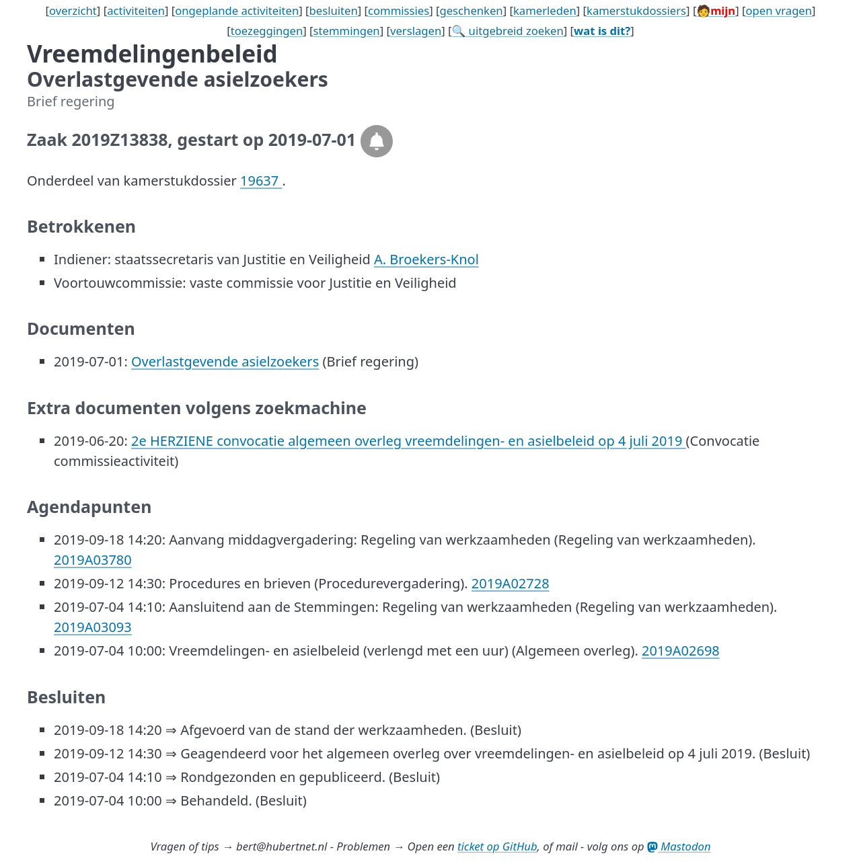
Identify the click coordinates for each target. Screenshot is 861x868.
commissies (398, 10)
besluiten (333, 10)
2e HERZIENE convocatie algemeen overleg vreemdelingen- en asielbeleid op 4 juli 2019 (408, 441)
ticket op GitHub (497, 846)
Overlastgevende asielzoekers (225, 361)
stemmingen (346, 30)
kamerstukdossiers (636, 10)
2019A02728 (511, 583)
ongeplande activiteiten (237, 10)
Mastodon (679, 846)
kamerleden (544, 10)
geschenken (470, 10)
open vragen (778, 10)
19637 (261, 180)
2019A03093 (93, 627)
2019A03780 (93, 560)
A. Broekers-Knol (426, 259)
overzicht (73, 10)
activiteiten (136, 10)
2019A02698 (681, 650)
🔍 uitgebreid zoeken (508, 30)
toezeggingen (267, 30)
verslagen (415, 30)
